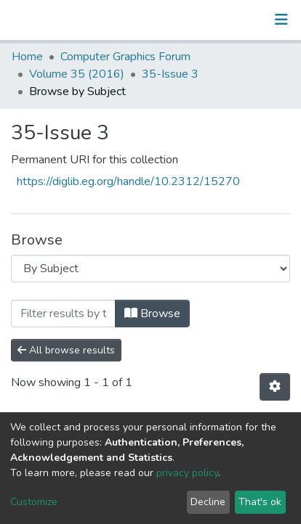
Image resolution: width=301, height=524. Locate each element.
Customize (33, 502)
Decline (207, 502)
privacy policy (187, 473)
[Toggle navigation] (281, 19)
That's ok (259, 502)
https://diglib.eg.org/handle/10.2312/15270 (128, 181)
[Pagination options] (275, 387)
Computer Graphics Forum (125, 57)
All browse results (66, 350)
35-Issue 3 (170, 74)
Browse (152, 314)
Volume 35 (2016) (76, 74)
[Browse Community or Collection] (150, 268)
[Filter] (63, 313)
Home (27, 57)
